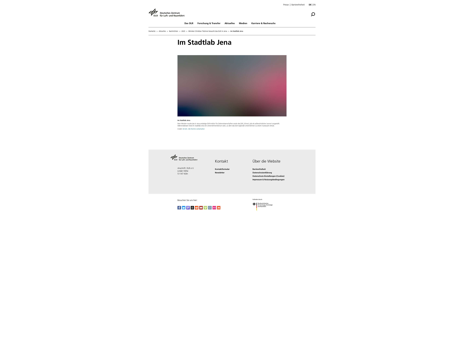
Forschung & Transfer (208, 23)
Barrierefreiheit (298, 4)
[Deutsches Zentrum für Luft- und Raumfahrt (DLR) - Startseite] (167, 13)
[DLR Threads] (192, 208)
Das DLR (188, 23)
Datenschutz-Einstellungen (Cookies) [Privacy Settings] (268, 176)
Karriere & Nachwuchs (263, 23)
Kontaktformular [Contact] (222, 169)
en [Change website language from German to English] (314, 4)
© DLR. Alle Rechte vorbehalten (194, 129)
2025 (183, 31)
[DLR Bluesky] (183, 208)
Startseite (151, 31)
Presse (286, 4)
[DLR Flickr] (214, 208)
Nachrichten (173, 31)
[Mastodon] (188, 208)
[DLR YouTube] (201, 208)
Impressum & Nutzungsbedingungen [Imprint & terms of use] (269, 179)
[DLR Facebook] (179, 208)
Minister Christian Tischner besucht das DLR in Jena (207, 31)
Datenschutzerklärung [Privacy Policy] (262, 172)
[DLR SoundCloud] (218, 208)
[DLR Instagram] (210, 208)
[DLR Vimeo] (205, 208)
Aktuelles (230, 23)
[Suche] (313, 14)
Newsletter (219, 172)
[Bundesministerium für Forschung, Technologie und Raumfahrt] (264, 212)
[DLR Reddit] (196, 208)
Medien (243, 23)
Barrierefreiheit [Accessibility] (259, 169)
